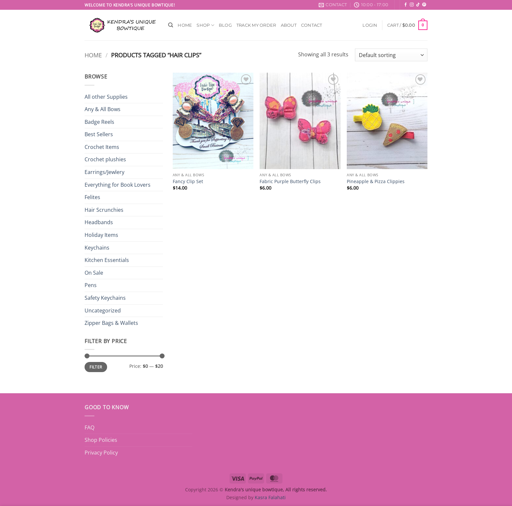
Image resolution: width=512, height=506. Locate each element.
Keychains (97, 247)
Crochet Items (102, 147)
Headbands (99, 222)
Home (185, 25)
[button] (369, 25)
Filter (95, 366)
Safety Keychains (105, 297)
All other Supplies (106, 96)
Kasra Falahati (270, 497)
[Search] (170, 25)
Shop (205, 25)
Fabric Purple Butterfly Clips (290, 181)
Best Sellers (99, 134)
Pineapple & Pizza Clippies (376, 181)
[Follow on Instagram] (412, 5)
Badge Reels (99, 121)
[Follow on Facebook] (406, 5)
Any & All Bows (102, 109)
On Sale (94, 272)
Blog (225, 25)
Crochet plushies (105, 159)
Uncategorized (103, 310)
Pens (91, 285)
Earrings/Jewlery (104, 172)
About (288, 25)
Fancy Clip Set (188, 181)
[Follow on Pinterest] (424, 5)
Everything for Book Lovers (118, 184)
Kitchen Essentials (107, 260)
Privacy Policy (101, 452)
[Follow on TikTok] (418, 5)
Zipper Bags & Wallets (111, 322)
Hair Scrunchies (104, 209)
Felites (92, 197)
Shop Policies (101, 439)
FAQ (89, 427)
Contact (311, 25)
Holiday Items (101, 235)
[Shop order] (391, 55)
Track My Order (256, 25)
